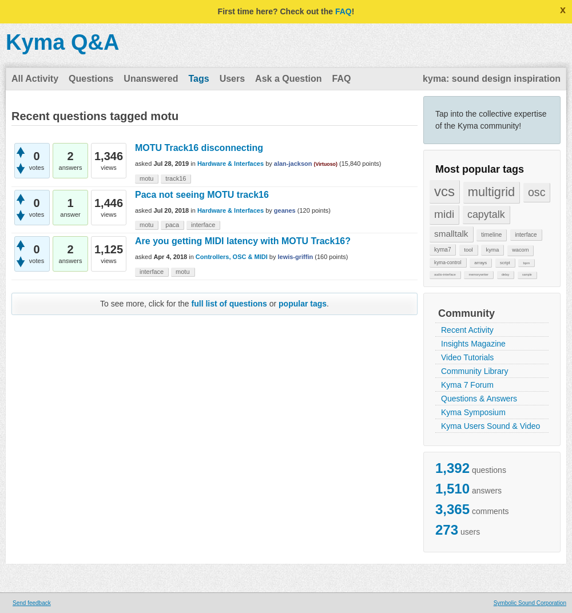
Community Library (474, 371)
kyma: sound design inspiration (492, 78)
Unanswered (151, 78)
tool (468, 249)
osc (537, 192)
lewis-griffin (295, 256)
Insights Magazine (473, 343)
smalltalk (451, 233)
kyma (492, 249)
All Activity (34, 78)
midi (444, 214)
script (505, 262)
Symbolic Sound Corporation (530, 603)
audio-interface (445, 274)
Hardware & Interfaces (230, 163)
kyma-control (448, 262)
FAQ (343, 11)
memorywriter (478, 274)
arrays (480, 262)
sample (527, 274)
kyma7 (442, 249)
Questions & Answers (479, 398)
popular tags (303, 303)
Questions (91, 78)
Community (466, 313)
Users (232, 78)
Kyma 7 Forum (467, 384)
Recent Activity (467, 330)
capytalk (486, 214)
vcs (444, 191)
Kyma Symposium (473, 412)
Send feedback (32, 603)
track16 (175, 178)
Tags (198, 78)
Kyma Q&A (63, 42)
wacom (520, 250)
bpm (526, 263)
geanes (285, 210)
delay (506, 274)
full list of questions (229, 303)
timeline (491, 234)
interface (526, 235)
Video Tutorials (467, 357)
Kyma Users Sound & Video (490, 426)
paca (172, 224)
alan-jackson (293, 163)
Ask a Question (288, 78)
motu (146, 178)
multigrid (491, 192)
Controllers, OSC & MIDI (232, 256)
